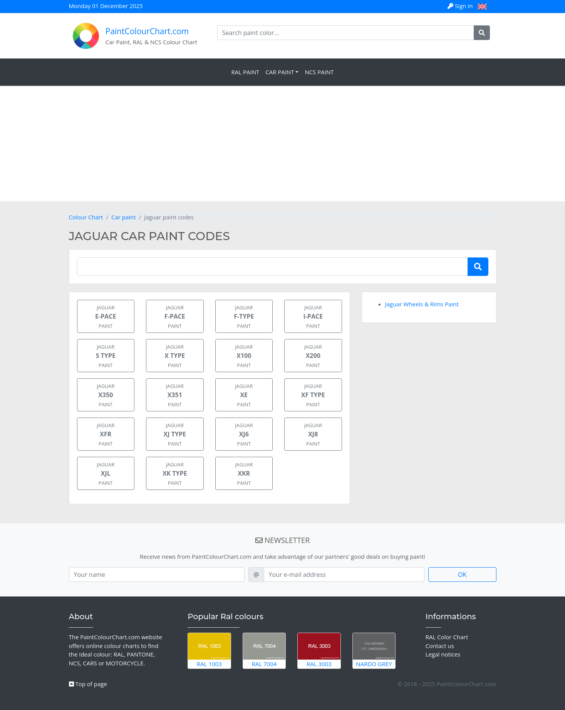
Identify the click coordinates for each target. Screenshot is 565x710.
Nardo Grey (374, 650)
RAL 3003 (319, 650)
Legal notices (443, 654)
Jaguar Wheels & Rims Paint (422, 304)
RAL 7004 (264, 650)
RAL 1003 (209, 650)
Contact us (440, 646)
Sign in (461, 6)
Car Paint (279, 72)
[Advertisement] (283, 143)
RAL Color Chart (447, 637)
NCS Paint (319, 72)
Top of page (88, 684)
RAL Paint (245, 72)
